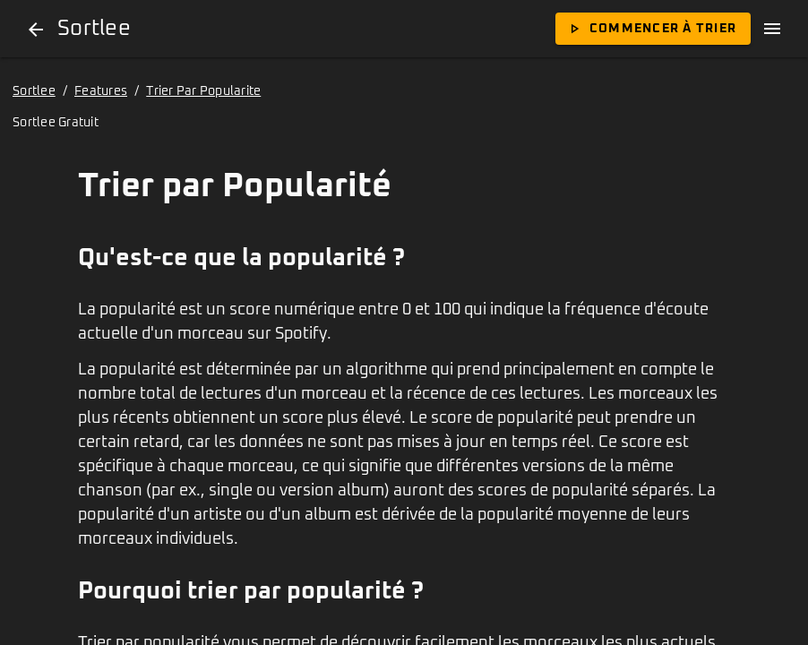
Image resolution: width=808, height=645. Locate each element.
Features (100, 91)
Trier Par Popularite (203, 91)
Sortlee (34, 91)
